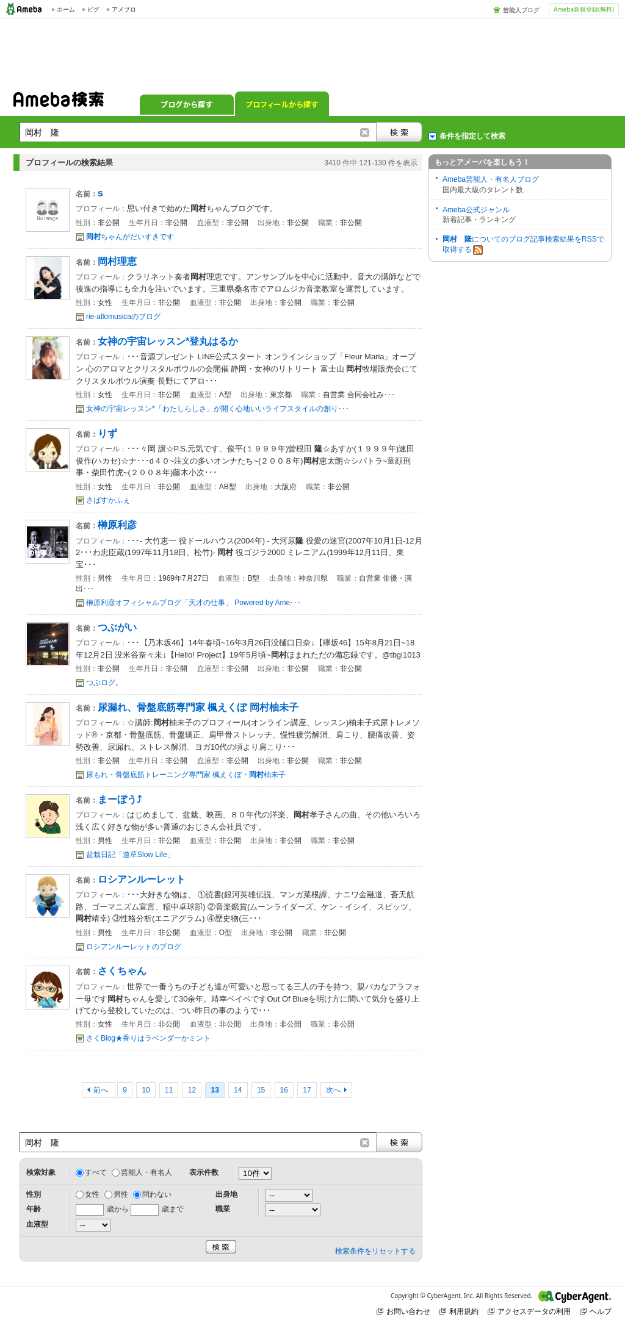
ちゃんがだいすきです (130, 236)
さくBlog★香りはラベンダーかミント (148, 1038)
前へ (101, 1090)
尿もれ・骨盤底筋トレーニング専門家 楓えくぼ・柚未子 (186, 774)
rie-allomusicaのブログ (123, 316)
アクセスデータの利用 (529, 1311)
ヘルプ (596, 1311)
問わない (157, 1194)
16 (284, 1090)
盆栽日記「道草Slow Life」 (130, 854)
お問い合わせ (403, 1311)
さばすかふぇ (108, 500)
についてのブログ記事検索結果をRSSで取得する (523, 245)
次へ (333, 1090)
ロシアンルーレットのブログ (133, 946)
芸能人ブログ (521, 9)
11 (169, 1090)
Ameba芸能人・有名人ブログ (491, 179)
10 (146, 1090)
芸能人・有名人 (146, 1172)
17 (307, 1090)
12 (192, 1090)
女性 (92, 1194)
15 (261, 1090)
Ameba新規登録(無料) (584, 9)
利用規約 (459, 1311)
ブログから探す (187, 103)
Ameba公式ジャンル (476, 210)
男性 (121, 1194)
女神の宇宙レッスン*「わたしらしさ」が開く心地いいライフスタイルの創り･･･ (217, 408)
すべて (96, 1172)
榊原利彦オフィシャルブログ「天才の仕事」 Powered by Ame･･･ (193, 602)
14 (238, 1090)
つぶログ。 (104, 682)
